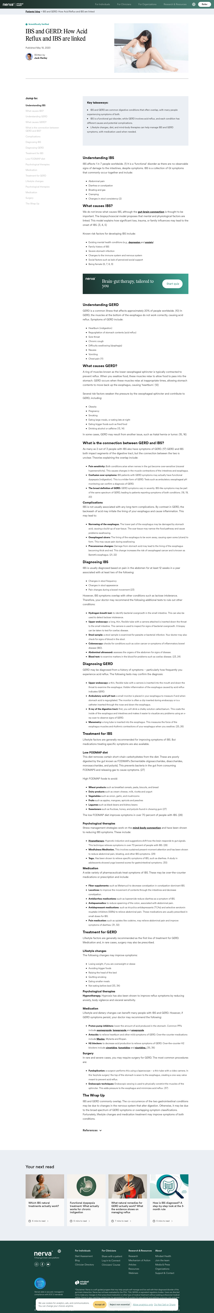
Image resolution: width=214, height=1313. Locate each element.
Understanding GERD (36, 116)
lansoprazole (120, 1030)
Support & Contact (164, 1273)
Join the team (162, 1260)
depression (135, 242)
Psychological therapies (38, 164)
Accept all (100, 1304)
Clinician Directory (84, 1264)
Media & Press (162, 1264)
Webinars (133, 1273)
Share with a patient (112, 1256)
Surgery (29, 198)
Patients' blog (33, 11)
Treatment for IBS (34, 153)
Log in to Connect (111, 1260)
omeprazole (137, 1030)
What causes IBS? (35, 111)
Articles (132, 1264)
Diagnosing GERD (35, 147)
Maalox (101, 1039)
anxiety (149, 242)
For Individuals (102, 4)
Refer (204, 4)
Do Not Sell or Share (164, 1304)
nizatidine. (141, 1048)
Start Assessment (84, 1256)
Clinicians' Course (111, 1265)
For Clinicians (124, 4)
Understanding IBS (36, 105)
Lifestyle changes (34, 181)
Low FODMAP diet (35, 158)
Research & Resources (175, 4)
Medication (31, 170)
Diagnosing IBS (33, 142)
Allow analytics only (143, 1304)
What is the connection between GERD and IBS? (42, 129)
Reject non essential (120, 1304)
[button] (194, 4)
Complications (33, 136)
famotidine (124, 1048)
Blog (77, 1260)
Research (133, 1256)
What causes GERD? (36, 122)
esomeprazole (104, 1030)
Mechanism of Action (139, 1260)
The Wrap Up (32, 203)
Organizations (162, 1269)
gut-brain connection (151, 212)
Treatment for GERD (36, 175)
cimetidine (111, 1048)
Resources (134, 1269)
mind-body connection (147, 827)
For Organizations (147, 4)
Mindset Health (163, 1256)
